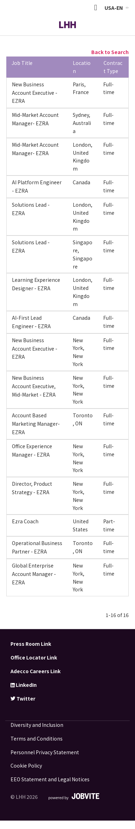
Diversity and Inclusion (36, 724)
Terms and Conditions (36, 738)
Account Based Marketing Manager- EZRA (36, 424)
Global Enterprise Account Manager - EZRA (34, 574)
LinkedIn (23, 684)
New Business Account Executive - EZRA (34, 93)
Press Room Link (30, 643)
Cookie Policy (26, 765)
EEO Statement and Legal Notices (50, 779)
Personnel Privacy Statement (44, 752)
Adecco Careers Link (35, 671)
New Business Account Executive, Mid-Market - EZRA (34, 386)
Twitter (22, 698)
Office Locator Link (33, 657)
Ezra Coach (25, 521)
